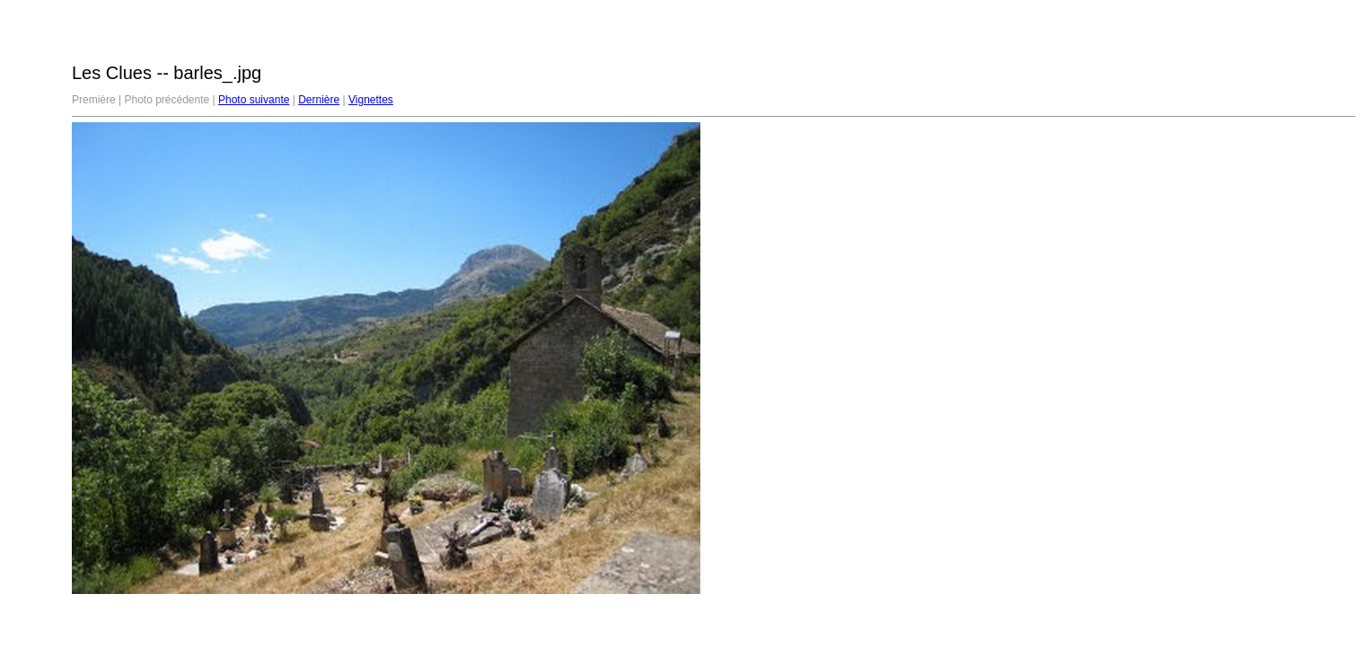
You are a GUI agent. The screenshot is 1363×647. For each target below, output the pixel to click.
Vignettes (370, 99)
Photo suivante (253, 99)
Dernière (318, 99)
